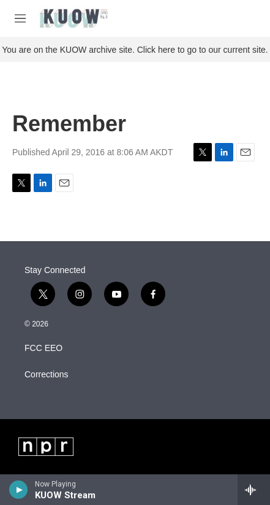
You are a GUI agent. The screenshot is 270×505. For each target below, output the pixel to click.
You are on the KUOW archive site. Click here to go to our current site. (135, 50)
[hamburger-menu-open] (20, 18)
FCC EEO (43, 348)
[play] (18, 490)
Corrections (46, 374)
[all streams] (254, 489)
